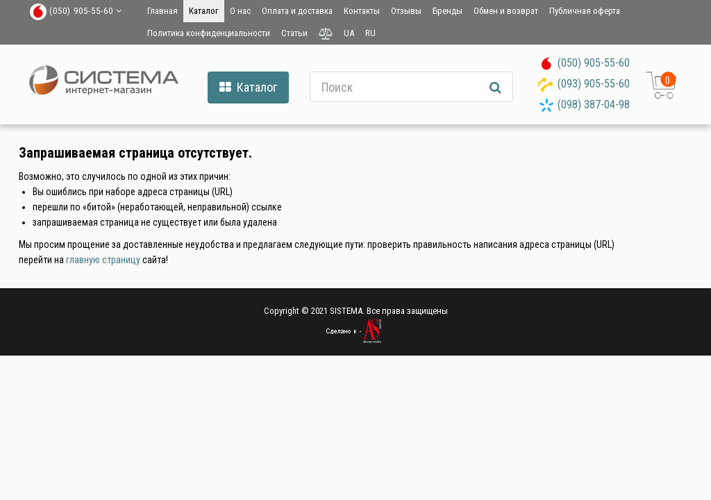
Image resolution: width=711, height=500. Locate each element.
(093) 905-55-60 (594, 83)
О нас (240, 11)
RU (370, 33)
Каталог (204, 11)
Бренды (447, 11)
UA (349, 33)
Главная (162, 11)
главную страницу (103, 259)
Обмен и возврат (506, 11)
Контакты (362, 11)
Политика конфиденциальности (208, 33)
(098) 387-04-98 (594, 104)
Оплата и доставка (297, 11)
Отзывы (406, 11)
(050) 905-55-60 (594, 62)
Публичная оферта (584, 11)
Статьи (294, 33)
